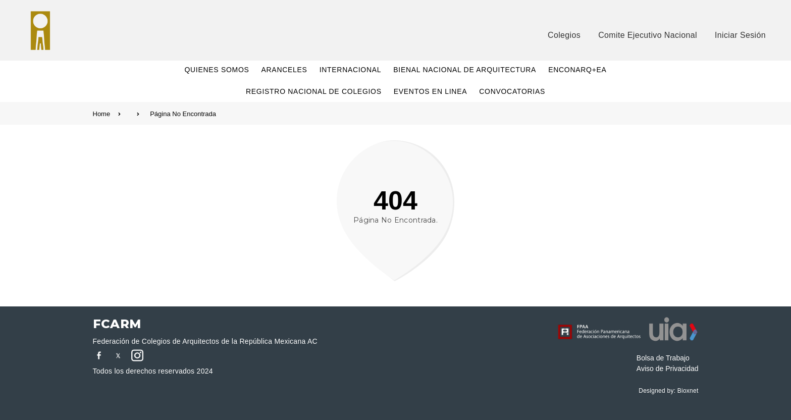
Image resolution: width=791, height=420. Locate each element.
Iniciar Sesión (740, 35)
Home (116, 114)
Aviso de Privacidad (668, 368)
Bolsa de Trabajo (663, 358)
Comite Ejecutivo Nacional (647, 35)
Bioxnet (688, 390)
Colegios (564, 35)
